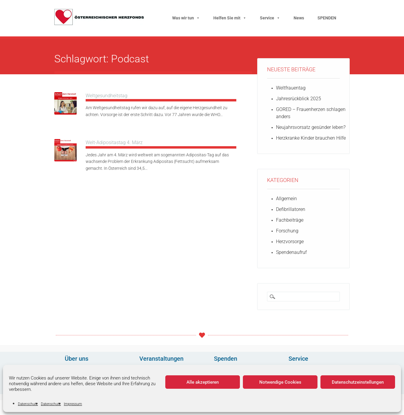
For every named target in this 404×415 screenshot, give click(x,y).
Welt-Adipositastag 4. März (114, 142)
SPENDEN (326, 18)
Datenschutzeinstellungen (358, 382)
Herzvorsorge (290, 241)
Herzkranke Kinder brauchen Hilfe (311, 138)
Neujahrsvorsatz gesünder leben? (311, 127)
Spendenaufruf (291, 252)
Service (270, 18)
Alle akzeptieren (202, 382)
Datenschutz (28, 404)
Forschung (287, 231)
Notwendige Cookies (280, 382)
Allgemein (286, 198)
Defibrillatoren (290, 209)
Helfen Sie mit (229, 18)
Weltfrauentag (291, 88)
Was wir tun (186, 18)
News (299, 18)
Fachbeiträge (289, 220)
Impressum (73, 404)
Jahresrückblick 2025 (298, 98)
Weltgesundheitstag (106, 95)
